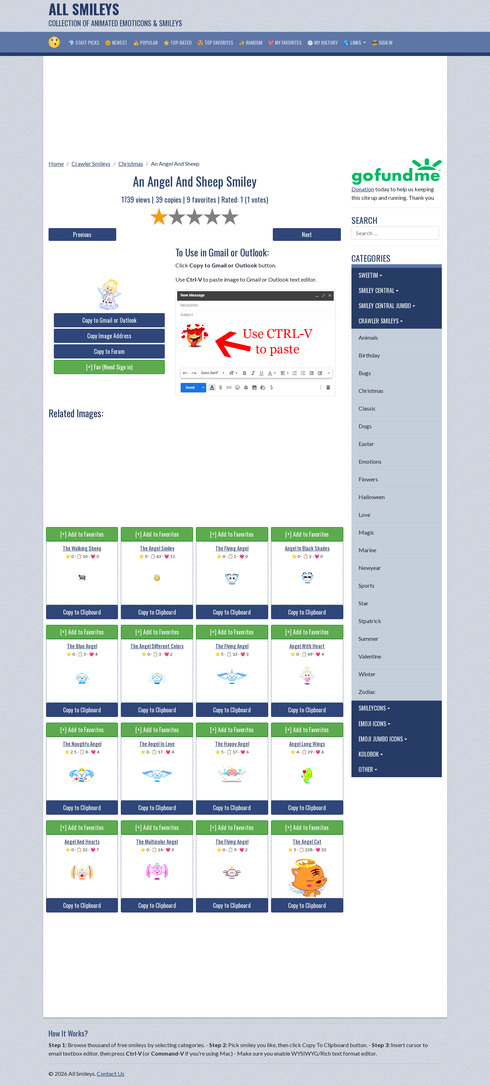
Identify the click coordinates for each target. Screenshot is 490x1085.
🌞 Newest (116, 42)
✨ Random (250, 42)
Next (307, 234)
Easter (366, 443)
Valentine (370, 656)
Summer (368, 638)
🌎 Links (352, 42)
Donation (362, 189)
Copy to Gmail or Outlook (109, 320)
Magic (366, 532)
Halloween (372, 496)
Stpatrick (370, 620)
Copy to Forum (109, 351)
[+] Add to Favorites (82, 534)
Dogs (365, 426)
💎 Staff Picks (83, 42)
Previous (82, 234)
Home (56, 163)
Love (364, 514)
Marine (367, 550)
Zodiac (367, 691)
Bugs (365, 372)
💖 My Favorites (285, 42)
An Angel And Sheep (175, 163)
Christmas (130, 163)
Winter (367, 674)
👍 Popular (145, 42)
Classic (367, 408)
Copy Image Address (109, 336)
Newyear (370, 567)
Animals (368, 337)
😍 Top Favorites (215, 42)
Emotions (370, 461)
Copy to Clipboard (82, 612)
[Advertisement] (313, 16)
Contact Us (110, 1073)
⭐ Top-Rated (177, 42)
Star (363, 603)
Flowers (368, 479)
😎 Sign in (382, 42)
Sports (366, 585)
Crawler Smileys (91, 163)
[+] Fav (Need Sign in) (109, 367)
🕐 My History (322, 42)
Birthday (369, 355)
